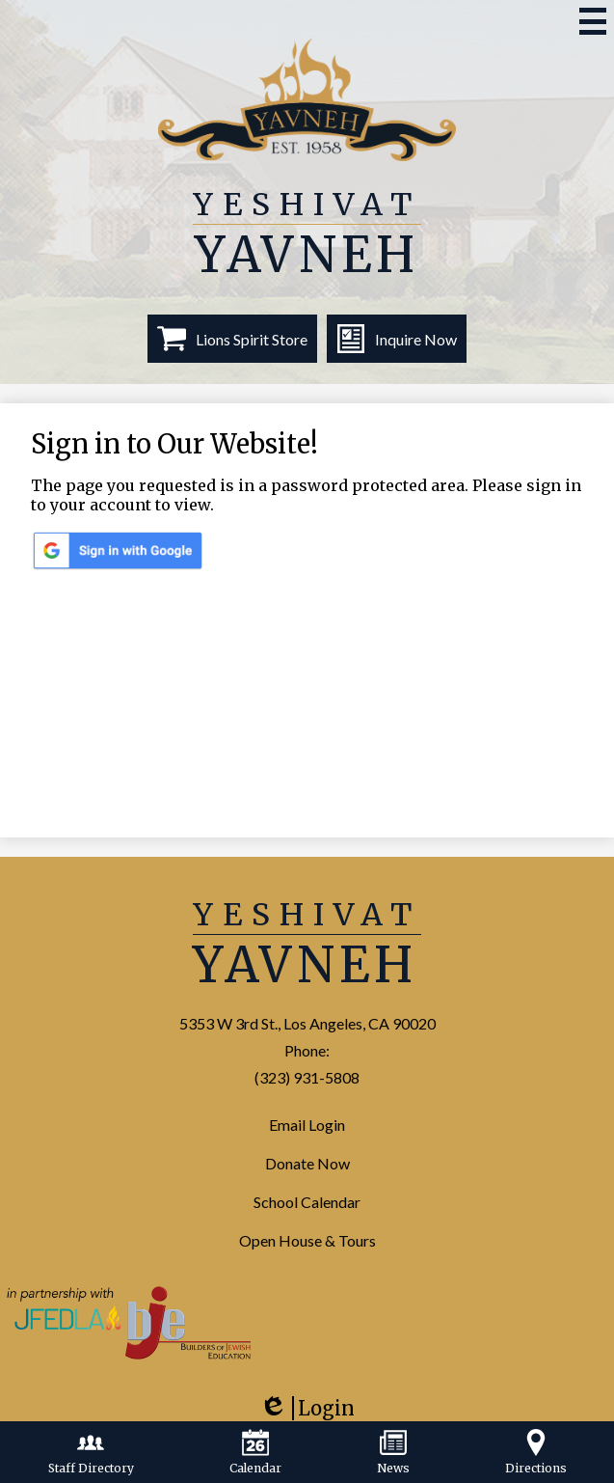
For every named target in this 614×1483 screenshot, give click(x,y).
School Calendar (307, 1202)
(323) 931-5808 (307, 1077)
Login (306, 1415)
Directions (536, 1452)
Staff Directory (91, 1452)
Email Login (307, 1124)
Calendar (255, 1452)
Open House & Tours (307, 1240)
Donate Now (307, 1163)
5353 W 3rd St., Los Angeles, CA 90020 (307, 1023)
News (393, 1452)
